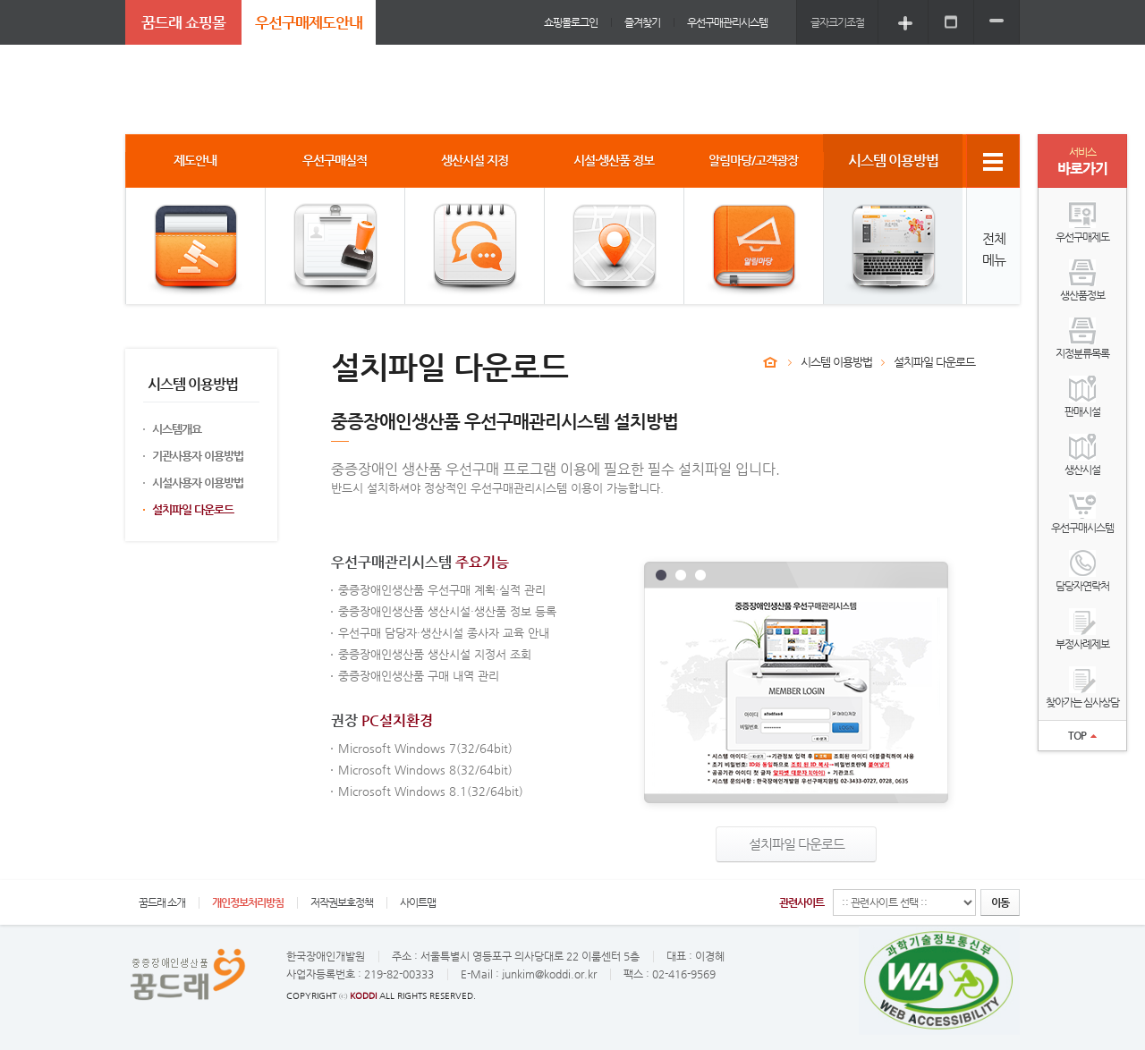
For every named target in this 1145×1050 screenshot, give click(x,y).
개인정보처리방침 (248, 902)
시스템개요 (176, 429)
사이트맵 (418, 902)
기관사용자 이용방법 (197, 455)
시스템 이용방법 (836, 361)
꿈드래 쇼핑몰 (183, 22)
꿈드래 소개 (162, 902)
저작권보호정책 (341, 902)
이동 (1000, 902)
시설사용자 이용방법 (197, 482)
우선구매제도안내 (308, 22)
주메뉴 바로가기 (0, 0)
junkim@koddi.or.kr (549, 974)
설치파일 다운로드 (192, 509)
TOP (1082, 735)
